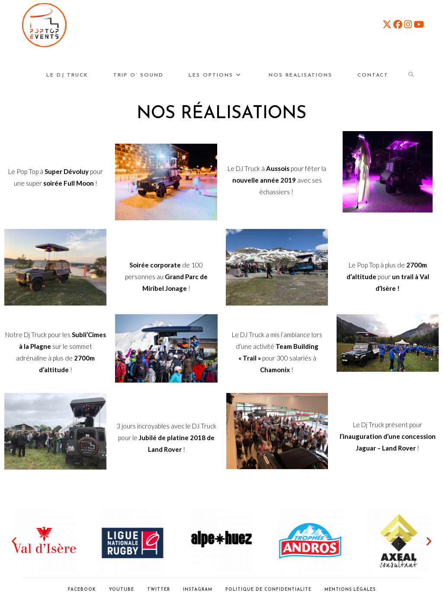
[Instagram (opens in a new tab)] (408, 24)
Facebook (82, 589)
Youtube (121, 589)
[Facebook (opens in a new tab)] (398, 24)
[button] (14, 541)
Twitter (158, 589)
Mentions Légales (350, 589)
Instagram (197, 589)
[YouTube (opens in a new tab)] (418, 24)
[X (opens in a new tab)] (387, 24)
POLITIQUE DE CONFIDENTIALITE (268, 589)
